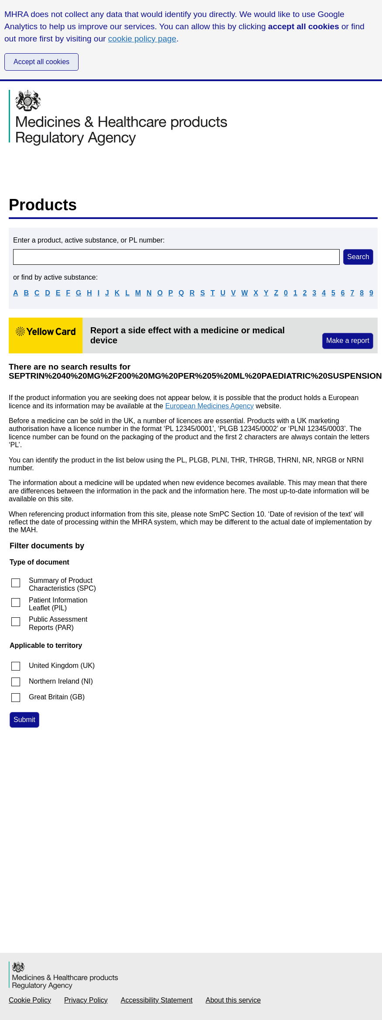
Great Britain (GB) (57, 697)
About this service (233, 1000)
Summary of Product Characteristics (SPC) (62, 584)
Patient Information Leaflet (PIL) (58, 604)
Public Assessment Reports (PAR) (58, 623)
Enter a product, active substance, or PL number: (89, 240)
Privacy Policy (86, 1000)
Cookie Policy (30, 1000)
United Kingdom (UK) (62, 665)
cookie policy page (142, 38)
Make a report (347, 340)
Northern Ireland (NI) (61, 681)
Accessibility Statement (157, 1000)
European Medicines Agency (209, 406)
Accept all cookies (41, 61)
